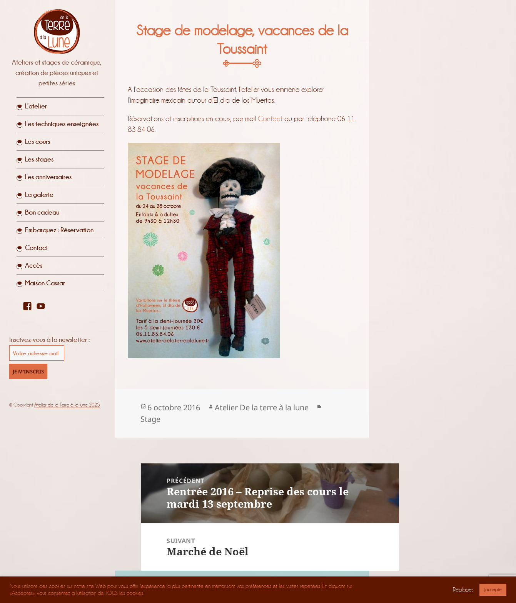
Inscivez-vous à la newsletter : (49, 339)
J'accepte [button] (493, 589)
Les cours (37, 141)
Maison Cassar (45, 283)
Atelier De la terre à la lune (262, 407)
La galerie (39, 194)
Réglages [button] (463, 590)
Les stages (39, 159)
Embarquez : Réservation (59, 230)
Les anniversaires (48, 177)
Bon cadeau (42, 212)
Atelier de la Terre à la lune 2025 (67, 405)
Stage (150, 419)
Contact (36, 248)
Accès (33, 265)
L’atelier (36, 106)
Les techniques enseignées (62, 124)
